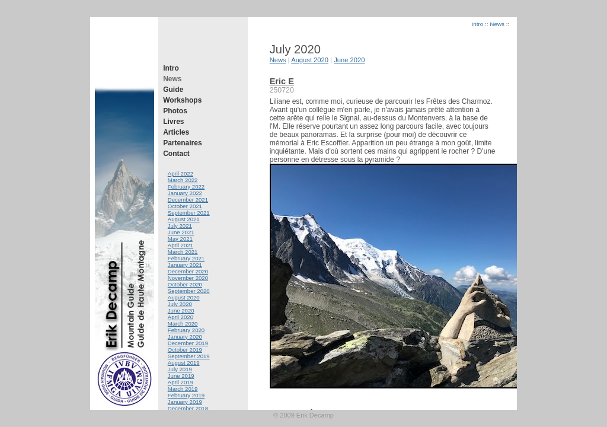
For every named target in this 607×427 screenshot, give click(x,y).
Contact (176, 153)
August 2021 (184, 219)
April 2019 (180, 382)
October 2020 (185, 284)
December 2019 (188, 343)
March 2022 (183, 180)
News (172, 79)
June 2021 (181, 232)
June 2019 (181, 375)
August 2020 (184, 297)
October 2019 (185, 349)
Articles (176, 132)
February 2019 (186, 395)
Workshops (182, 100)
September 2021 (189, 212)
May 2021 (180, 238)
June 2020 (181, 310)
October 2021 (185, 206)
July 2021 (180, 225)
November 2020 (188, 278)
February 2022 (186, 186)
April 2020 (180, 317)
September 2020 (189, 291)
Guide (173, 89)
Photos (175, 111)
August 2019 (184, 362)
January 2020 (185, 336)
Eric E (282, 81)
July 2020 (180, 304)
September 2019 (189, 356)
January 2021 (185, 265)
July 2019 (180, 369)
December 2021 (188, 199)
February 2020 (186, 330)
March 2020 (183, 323)
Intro (171, 68)
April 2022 (180, 173)
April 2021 (180, 245)
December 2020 (188, 271)
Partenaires (182, 143)
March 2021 (183, 251)
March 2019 (183, 388)
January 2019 (185, 402)
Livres (173, 121)
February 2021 (186, 258)
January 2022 (185, 193)
